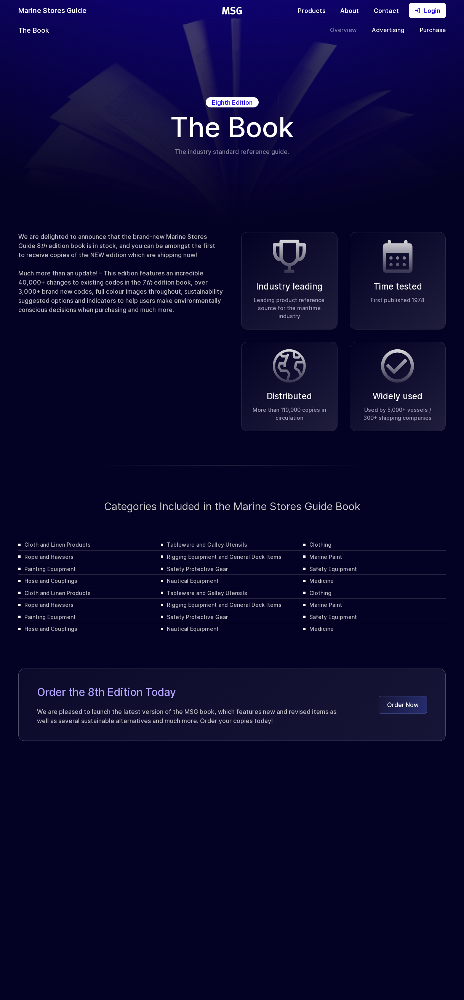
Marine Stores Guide (52, 10)
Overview (343, 30)
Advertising (388, 30)
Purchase (433, 30)
